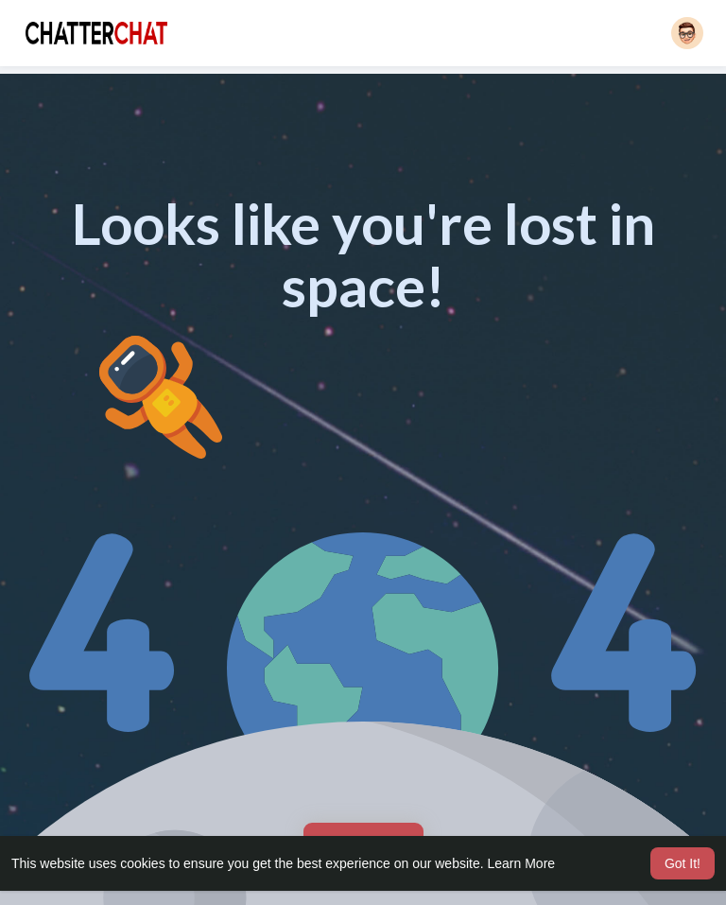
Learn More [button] (522, 863)
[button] (687, 33)
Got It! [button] (682, 863)
